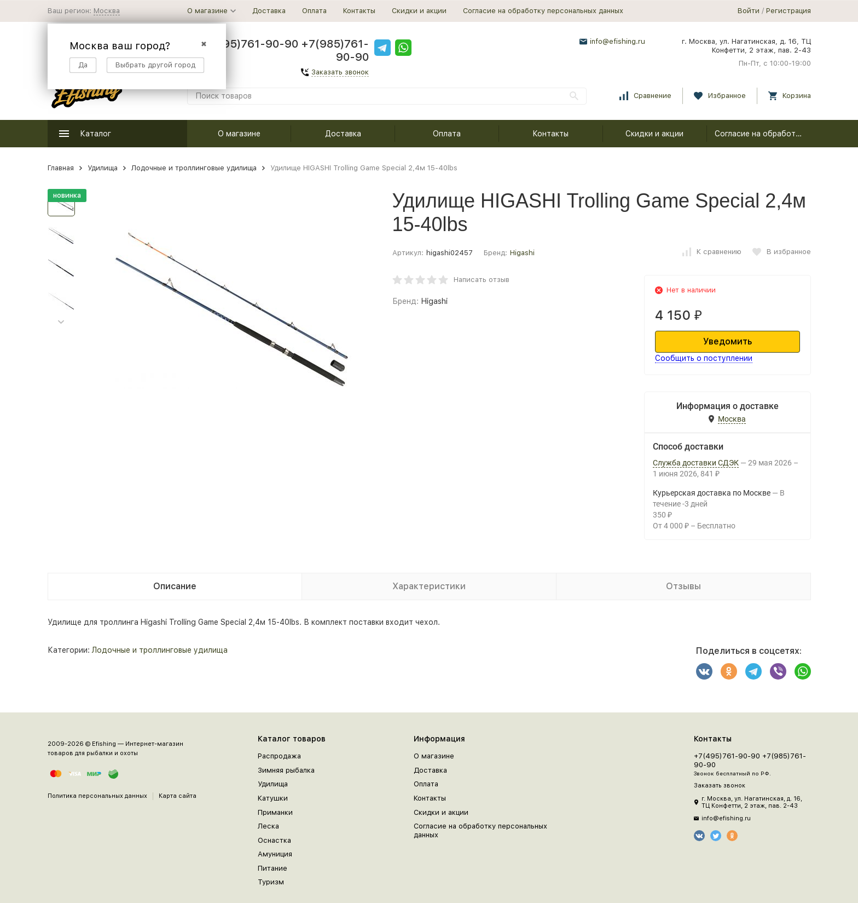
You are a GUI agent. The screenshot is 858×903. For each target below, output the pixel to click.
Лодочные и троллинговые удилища (194, 168)
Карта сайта (177, 796)
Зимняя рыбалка (286, 770)
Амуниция (275, 854)
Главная (61, 168)
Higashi (522, 253)
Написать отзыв (481, 279)
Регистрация (788, 11)
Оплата (314, 11)
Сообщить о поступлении (703, 358)
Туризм (271, 882)
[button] (61, 322)
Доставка (269, 11)
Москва (107, 11)
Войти (749, 11)
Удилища (103, 168)
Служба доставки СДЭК (696, 462)
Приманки (275, 812)
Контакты (359, 11)
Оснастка (274, 840)
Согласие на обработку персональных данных (543, 11)
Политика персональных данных (97, 796)
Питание (272, 868)
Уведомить (727, 341)
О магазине (239, 133)
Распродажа (279, 756)
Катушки (273, 798)
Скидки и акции (419, 11)
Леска (268, 826)
